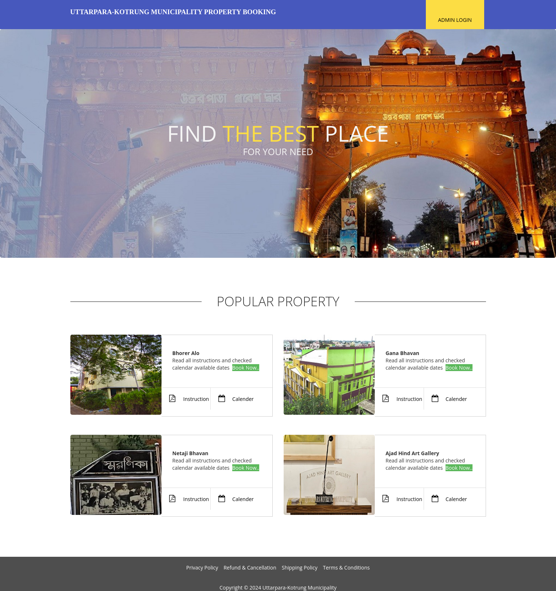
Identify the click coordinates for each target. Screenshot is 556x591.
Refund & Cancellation (249, 567)
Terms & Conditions (346, 567)
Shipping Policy (300, 567)
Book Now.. (245, 367)
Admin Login (455, 19)
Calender (232, 399)
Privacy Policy (202, 567)
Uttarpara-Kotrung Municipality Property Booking (173, 12)
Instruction (185, 399)
